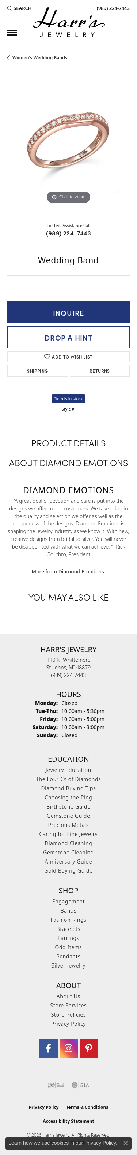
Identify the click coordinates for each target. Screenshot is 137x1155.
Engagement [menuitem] (68, 901)
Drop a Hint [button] (68, 337)
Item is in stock (68, 398)
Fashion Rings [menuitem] (68, 919)
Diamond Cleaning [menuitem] (68, 843)
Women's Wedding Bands (39, 58)
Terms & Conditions (87, 1107)
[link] (112, 8)
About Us (68, 996)
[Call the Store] (68, 675)
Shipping (37, 371)
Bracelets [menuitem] (68, 928)
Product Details (68, 443)
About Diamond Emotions (68, 462)
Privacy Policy (68, 1023)
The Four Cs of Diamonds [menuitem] (68, 779)
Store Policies (68, 1014)
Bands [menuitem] (69, 910)
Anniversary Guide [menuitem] (68, 861)
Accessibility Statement (68, 1121)
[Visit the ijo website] (56, 1085)
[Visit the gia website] (80, 1085)
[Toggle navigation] (12, 33)
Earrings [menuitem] (68, 938)
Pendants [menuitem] (68, 956)
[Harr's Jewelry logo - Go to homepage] (68, 22)
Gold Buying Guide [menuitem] (68, 870)
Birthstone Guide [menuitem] (68, 806)
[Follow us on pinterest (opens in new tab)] (89, 1048)
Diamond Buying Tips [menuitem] (68, 788)
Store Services (68, 1005)
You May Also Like (68, 597)
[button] (19, 8)
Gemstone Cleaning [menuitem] (68, 852)
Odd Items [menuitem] (68, 947)
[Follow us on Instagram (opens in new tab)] (69, 1048)
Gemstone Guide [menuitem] (68, 815)
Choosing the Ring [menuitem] (68, 797)
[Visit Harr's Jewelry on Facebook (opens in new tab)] (48, 1048)
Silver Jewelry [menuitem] (68, 965)
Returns (100, 371)
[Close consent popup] (125, 1143)
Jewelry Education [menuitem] (68, 769)
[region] (68, 144)
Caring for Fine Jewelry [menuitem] (68, 834)
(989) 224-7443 (68, 233)
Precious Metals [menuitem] (68, 824)
